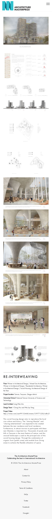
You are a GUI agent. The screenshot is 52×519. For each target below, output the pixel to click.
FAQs (26, 494)
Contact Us (26, 476)
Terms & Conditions (26, 488)
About (26, 469)
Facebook (26, 507)
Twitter (26, 501)
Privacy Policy (26, 482)
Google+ (26, 513)
